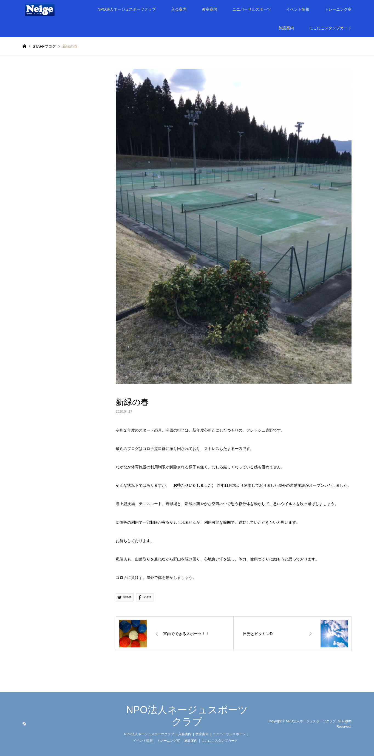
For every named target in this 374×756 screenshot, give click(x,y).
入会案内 (178, 9)
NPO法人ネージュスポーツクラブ (127, 9)
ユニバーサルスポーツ (252, 9)
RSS (24, 724)
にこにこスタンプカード (330, 28)
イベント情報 (297, 9)
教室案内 (209, 9)
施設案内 (286, 28)
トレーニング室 (338, 9)
